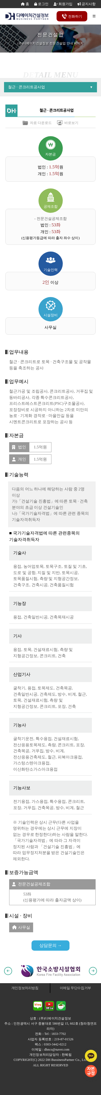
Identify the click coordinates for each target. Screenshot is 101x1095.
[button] (8, 971)
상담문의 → (50, 945)
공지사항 (87, 4)
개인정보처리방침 (25, 988)
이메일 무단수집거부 (75, 988)
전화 (72, 16)
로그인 (41, 4)
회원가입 (63, 4)
